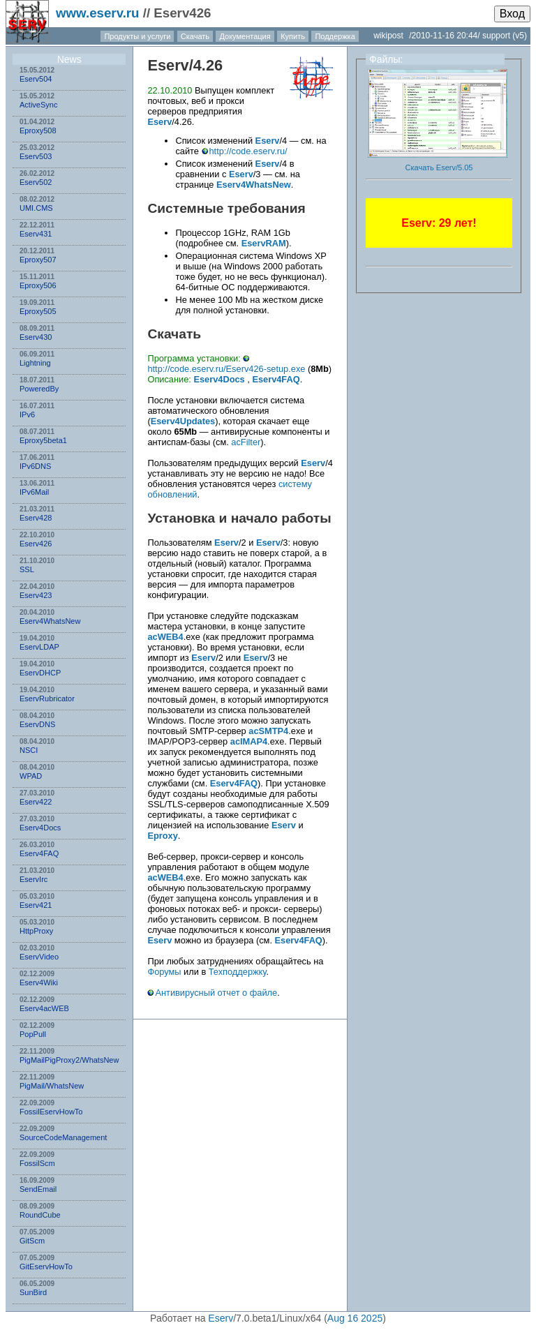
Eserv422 (36, 802)
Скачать (195, 36)
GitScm (32, 1240)
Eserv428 (36, 518)
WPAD (31, 776)
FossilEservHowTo (51, 1111)
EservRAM (263, 243)
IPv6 (27, 414)
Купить (293, 36)
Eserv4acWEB (44, 1008)
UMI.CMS (36, 208)
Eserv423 (36, 595)
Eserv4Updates (183, 421)
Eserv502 (36, 182)
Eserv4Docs (40, 827)
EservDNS (37, 724)
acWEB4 (165, 637)
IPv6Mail (34, 492)
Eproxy (162, 835)
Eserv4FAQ (39, 853)
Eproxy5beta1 (43, 440)
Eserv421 (36, 905)
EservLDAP (39, 647)
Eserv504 (36, 79)
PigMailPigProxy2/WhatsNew (69, 1060)
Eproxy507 (38, 259)
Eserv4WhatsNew (50, 621)
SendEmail (38, 1189)
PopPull (33, 1034)
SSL (27, 569)
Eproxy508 (38, 130)
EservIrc (33, 879)
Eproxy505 (38, 311)
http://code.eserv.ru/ (248, 151)
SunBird (33, 1292)
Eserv (167, 65)
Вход (512, 14)
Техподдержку (238, 971)
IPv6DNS (35, 466)
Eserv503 (36, 156)
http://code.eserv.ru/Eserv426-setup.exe (226, 369)
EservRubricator (47, 698)
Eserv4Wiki (39, 982)
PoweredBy (39, 388)
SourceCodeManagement (63, 1137)
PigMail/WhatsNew (52, 1086)
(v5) (519, 35)
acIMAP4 (248, 741)
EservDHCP (40, 672)
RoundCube (40, 1215)
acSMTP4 (268, 731)
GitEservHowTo (46, 1266)
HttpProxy (36, 931)
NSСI (29, 750)
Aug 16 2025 (354, 1318)
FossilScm (37, 1163)
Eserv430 (36, 337)
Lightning (35, 363)
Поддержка (335, 36)
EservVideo (39, 956)
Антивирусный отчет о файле (216, 992)
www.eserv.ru (98, 13)
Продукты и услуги (137, 36)
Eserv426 (36, 543)
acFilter (245, 442)
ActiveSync (38, 104)
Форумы (164, 971)
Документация (244, 36)
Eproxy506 (38, 285)
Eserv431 (36, 234)
